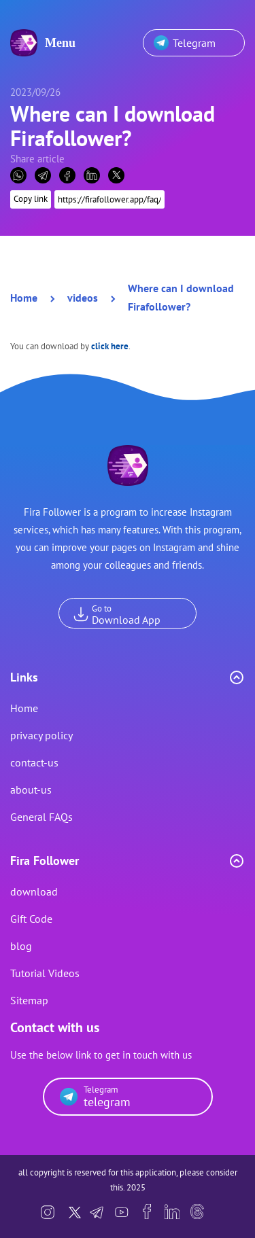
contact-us (34, 762)
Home (23, 297)
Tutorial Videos (45, 973)
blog (21, 946)
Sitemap (29, 1000)
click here (110, 346)
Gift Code (31, 918)
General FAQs (41, 817)
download (34, 891)
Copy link (31, 194)
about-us (31, 789)
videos (82, 297)
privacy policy (41, 735)
